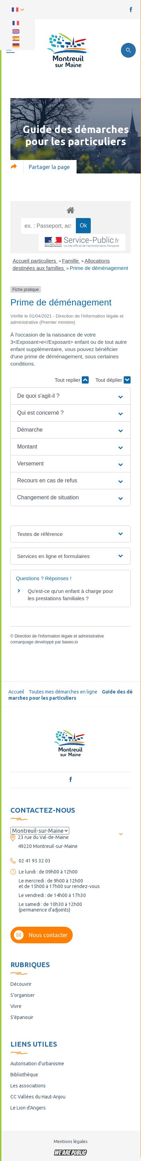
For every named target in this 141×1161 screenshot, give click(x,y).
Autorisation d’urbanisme (37, 1063)
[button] (70, 396)
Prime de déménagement (99, 268)
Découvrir (21, 984)
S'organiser (22, 995)
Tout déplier (113, 380)
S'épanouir (21, 1017)
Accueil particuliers (35, 261)
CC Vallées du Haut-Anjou (37, 1096)
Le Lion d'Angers (28, 1108)
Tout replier (72, 380)
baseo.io (70, 642)
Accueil (16, 692)
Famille (71, 261)
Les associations (28, 1085)
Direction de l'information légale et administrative (59, 636)
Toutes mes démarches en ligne (63, 692)
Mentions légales (71, 1141)
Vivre (15, 1006)
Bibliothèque (24, 1074)
